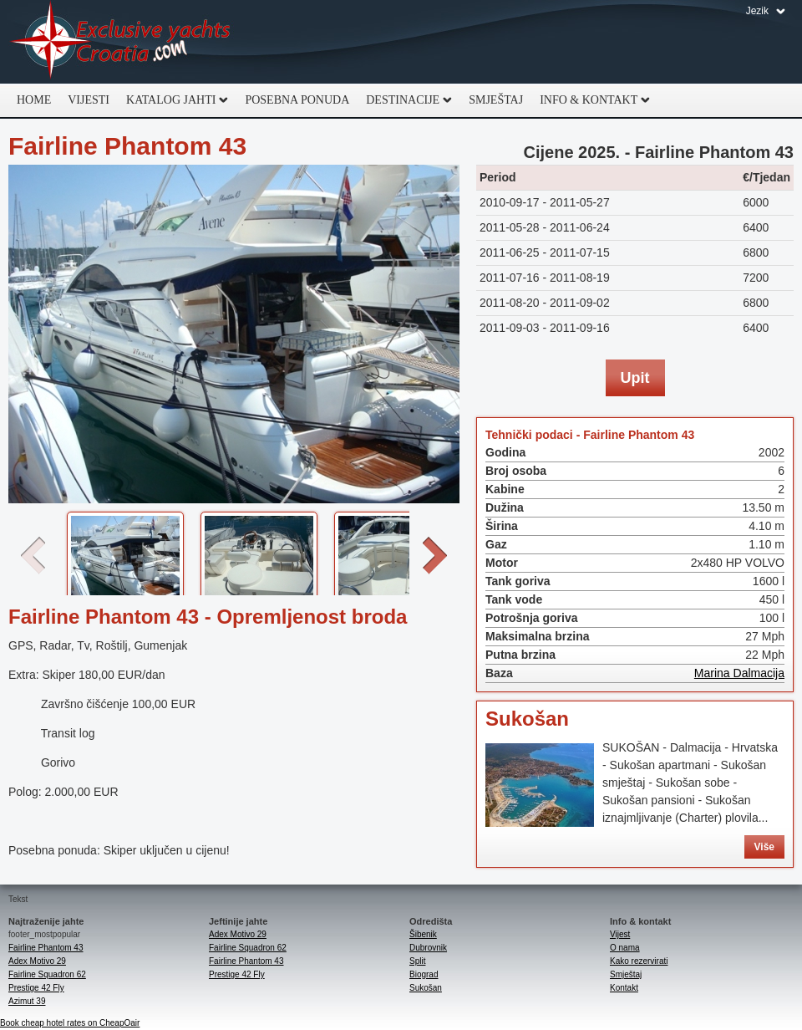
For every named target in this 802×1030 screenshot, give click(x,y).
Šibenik (423, 934)
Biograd (423, 974)
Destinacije (405, 100)
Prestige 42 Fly (36, 987)
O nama (625, 947)
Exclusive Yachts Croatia (121, 42)
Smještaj (496, 100)
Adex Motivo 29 (37, 961)
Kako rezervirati (638, 961)
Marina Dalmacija (739, 673)
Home (34, 100)
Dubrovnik (428, 947)
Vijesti (88, 100)
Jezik (757, 11)
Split (417, 961)
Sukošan (527, 718)
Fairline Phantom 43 (46, 947)
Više (764, 847)
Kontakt (624, 987)
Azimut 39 (26, 1001)
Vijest (620, 934)
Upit (635, 378)
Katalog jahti (173, 100)
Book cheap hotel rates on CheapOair (70, 1022)
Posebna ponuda (297, 100)
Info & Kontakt (590, 100)
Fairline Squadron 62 (47, 974)
